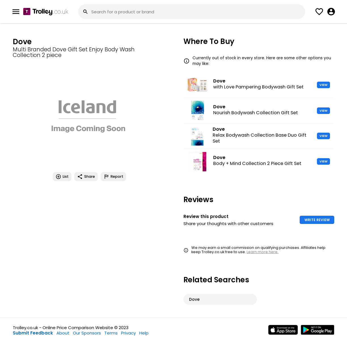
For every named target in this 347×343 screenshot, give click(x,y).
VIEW (323, 84)
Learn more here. (262, 252)
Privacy (128, 333)
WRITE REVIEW (317, 219)
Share (86, 176)
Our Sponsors (87, 333)
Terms (111, 333)
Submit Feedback (33, 333)
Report (113, 176)
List (62, 176)
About (62, 333)
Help (144, 333)
